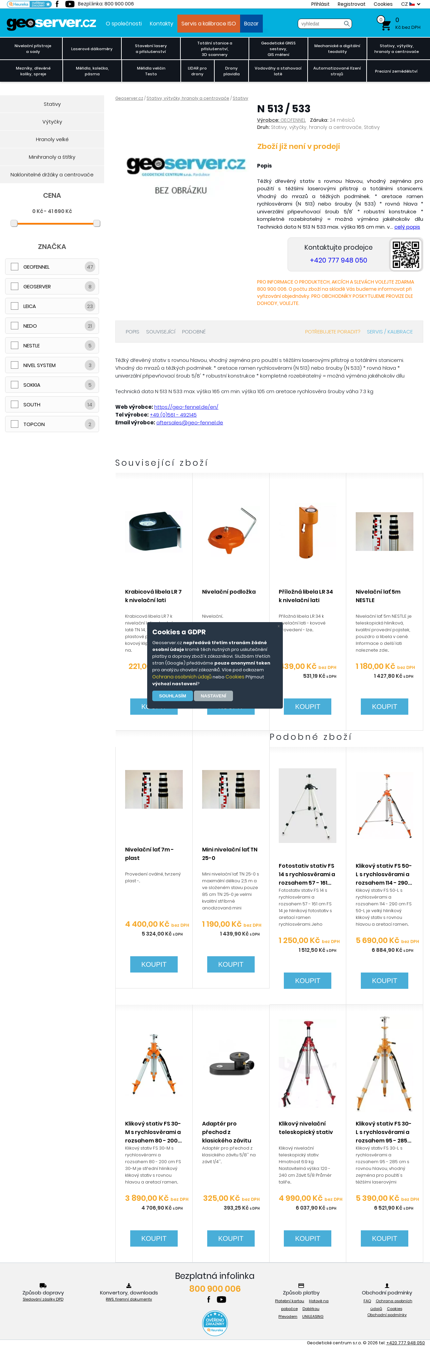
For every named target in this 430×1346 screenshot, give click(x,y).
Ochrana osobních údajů (182, 676)
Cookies (235, 676)
